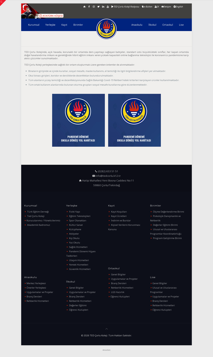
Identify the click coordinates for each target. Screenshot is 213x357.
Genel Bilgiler (76, 287)
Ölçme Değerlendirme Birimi (168, 211)
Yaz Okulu (74, 242)
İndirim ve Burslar (121, 220)
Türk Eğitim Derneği (38, 211)
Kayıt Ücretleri (119, 216)
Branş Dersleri (34, 296)
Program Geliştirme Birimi (167, 238)
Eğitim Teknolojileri (79, 216)
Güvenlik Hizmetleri (80, 269)
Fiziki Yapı (74, 211)
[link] (78, 120)
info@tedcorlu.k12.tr (108, 175)
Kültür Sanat (76, 224)
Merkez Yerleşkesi (36, 283)
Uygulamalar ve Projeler (40, 292)
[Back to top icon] (106, 329)
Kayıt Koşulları (119, 211)
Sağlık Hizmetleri (78, 247)
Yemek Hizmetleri (78, 264)
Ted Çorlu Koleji (35, 216)
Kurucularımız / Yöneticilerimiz (43, 220)
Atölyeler (74, 233)
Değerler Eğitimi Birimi (165, 224)
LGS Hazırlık (117, 292)
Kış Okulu (74, 238)
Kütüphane (75, 229)
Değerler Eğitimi (78, 305)
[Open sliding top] (3, 3)
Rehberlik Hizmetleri (38, 300)
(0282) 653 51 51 (108, 171)
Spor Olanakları (77, 220)
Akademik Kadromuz (38, 224)
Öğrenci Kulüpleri (78, 309)
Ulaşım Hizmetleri (79, 260)
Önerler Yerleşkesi (36, 287)
